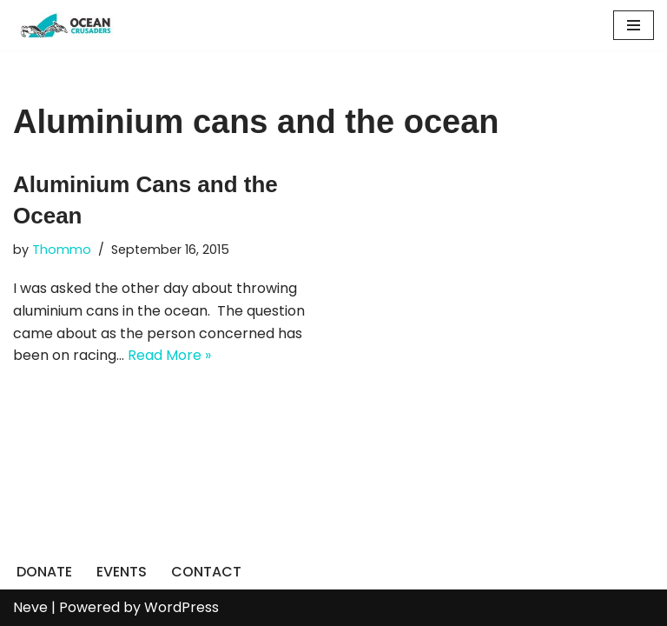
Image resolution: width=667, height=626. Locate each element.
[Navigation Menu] (633, 25)
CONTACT (206, 572)
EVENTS (121, 572)
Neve (30, 607)
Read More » (169, 355)
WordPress (181, 607)
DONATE (44, 572)
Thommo (61, 249)
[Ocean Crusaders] (65, 25)
